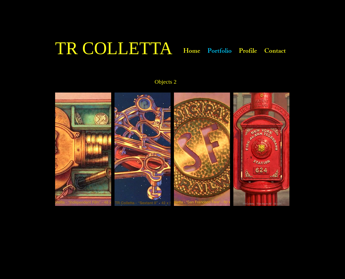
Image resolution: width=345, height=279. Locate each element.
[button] (83, 149)
